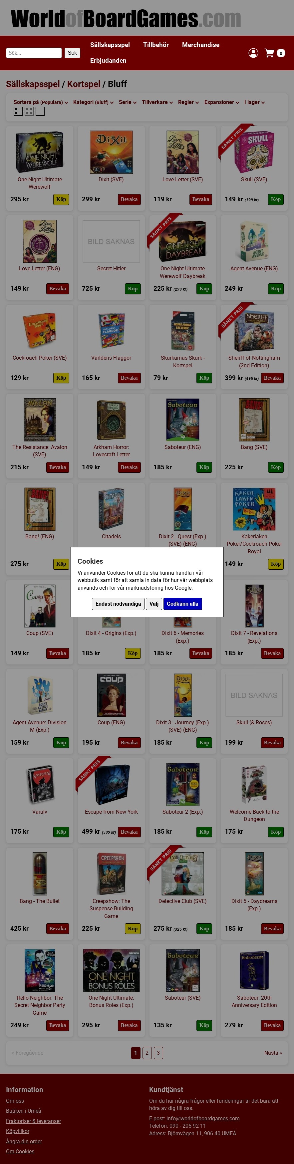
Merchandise (200, 45)
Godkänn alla (182, 604)
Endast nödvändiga (118, 604)
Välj (153, 604)
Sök (72, 53)
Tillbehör (156, 45)
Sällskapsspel (110, 45)
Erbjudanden (108, 60)
